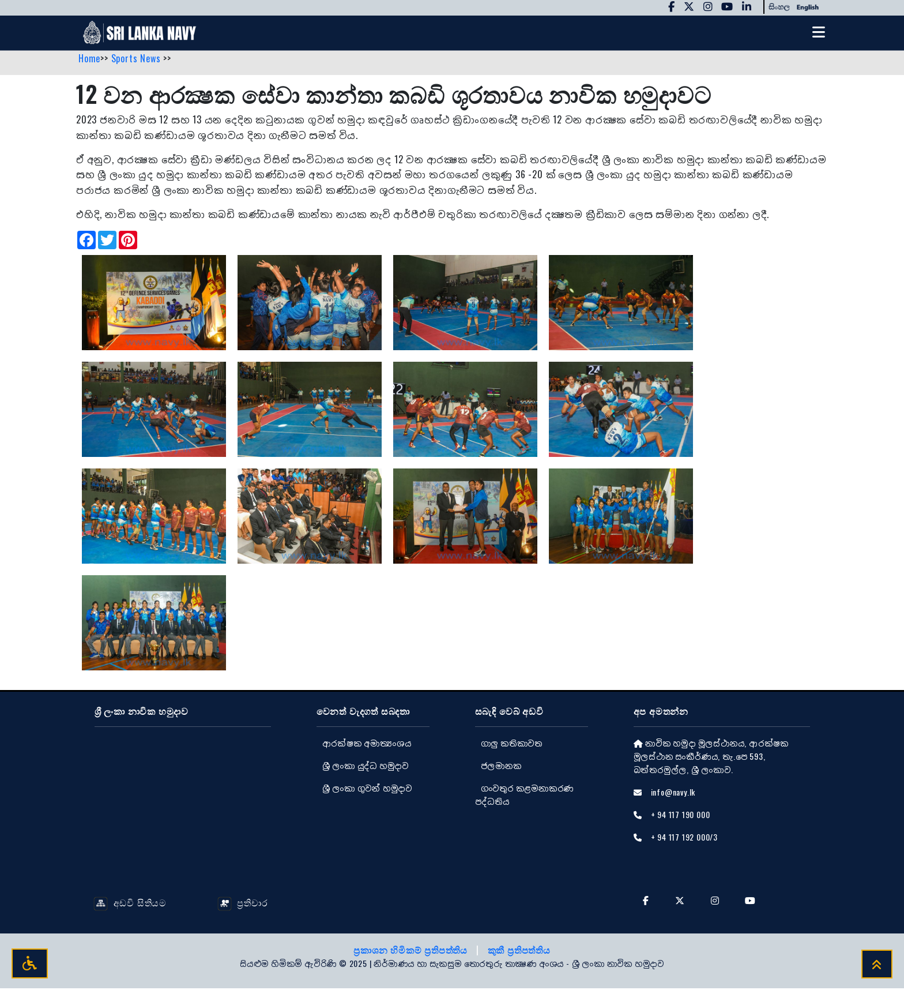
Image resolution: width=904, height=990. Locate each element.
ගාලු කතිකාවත (512, 744)
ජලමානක (501, 766)
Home (89, 59)
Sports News (137, 59)
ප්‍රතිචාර (242, 903)
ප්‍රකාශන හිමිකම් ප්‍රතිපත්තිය (411, 951)
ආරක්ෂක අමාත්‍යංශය (367, 744)
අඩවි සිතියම (130, 903)
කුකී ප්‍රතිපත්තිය (519, 951)
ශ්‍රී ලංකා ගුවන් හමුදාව (367, 789)
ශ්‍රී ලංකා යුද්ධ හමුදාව (365, 766)
